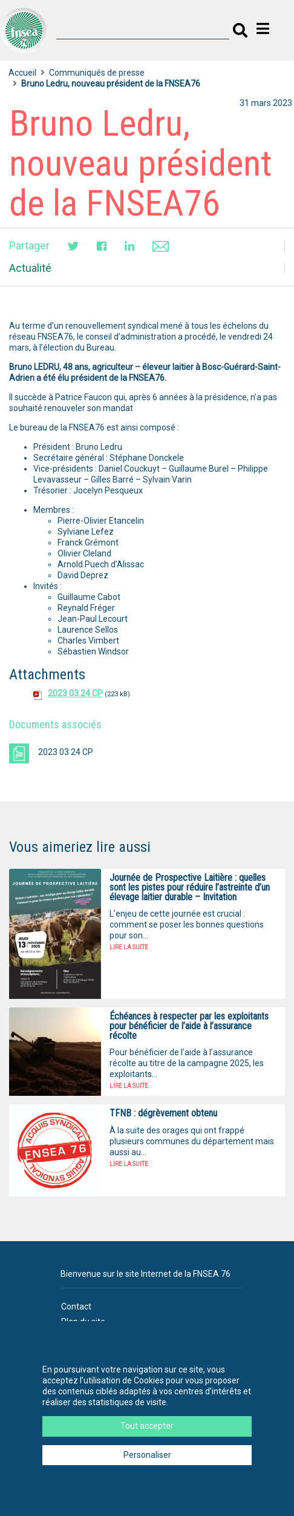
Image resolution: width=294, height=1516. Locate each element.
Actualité (30, 268)
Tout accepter (147, 1426)
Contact (76, 1306)
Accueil (22, 72)
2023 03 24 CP (75, 693)
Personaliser (147, 1455)
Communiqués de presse (97, 72)
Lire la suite (128, 947)
